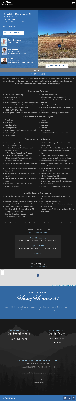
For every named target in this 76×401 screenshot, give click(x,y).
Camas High (38, 253)
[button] (19, 42)
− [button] (2, 273)
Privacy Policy (38, 379)
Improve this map (72, 285)
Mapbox (58, 285)
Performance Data (50, 240)
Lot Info (38, 70)
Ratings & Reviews (36, 240)
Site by (37, 382)
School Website (24, 240)
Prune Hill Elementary (38, 238)
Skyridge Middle (38, 245)
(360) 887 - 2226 (57, 339)
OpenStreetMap (64, 285)
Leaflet (53, 285)
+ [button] (2, 271)
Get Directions (11, 33)
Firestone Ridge (9, 19)
